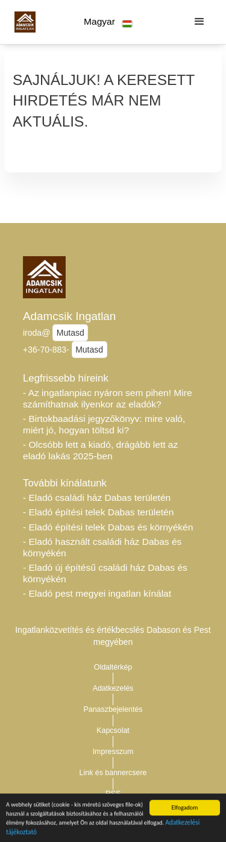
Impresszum (113, 751)
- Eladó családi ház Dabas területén (97, 497)
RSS (113, 794)
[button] (108, 22)
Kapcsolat (113, 730)
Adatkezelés (113, 688)
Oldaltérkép (113, 667)
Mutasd (70, 333)
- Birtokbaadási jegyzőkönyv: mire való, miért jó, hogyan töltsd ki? (104, 424)
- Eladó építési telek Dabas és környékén (108, 527)
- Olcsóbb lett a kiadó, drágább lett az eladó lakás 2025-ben (100, 450)
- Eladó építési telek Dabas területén (98, 512)
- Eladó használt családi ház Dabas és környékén (102, 547)
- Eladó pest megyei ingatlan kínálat (97, 593)
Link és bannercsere (113, 772)
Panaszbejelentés (112, 709)
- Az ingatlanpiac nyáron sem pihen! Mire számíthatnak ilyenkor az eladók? (107, 398)
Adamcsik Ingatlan (69, 316)
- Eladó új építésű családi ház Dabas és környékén (105, 573)
